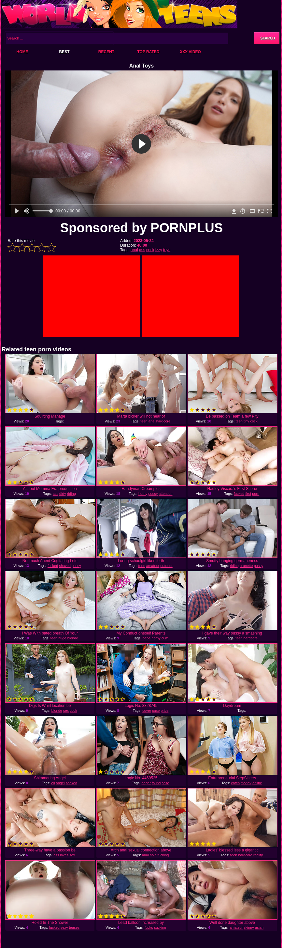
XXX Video (190, 52)
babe (146, 638)
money (246, 783)
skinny (249, 927)
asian (259, 927)
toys (166, 250)
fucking (163, 855)
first (248, 494)
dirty (62, 494)
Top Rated (148, 52)
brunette (246, 566)
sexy (64, 927)
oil (53, 783)
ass (142, 250)
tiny (246, 421)
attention (165, 494)
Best (64, 52)
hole (153, 855)
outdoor (167, 566)
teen (143, 421)
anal (134, 250)
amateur (152, 566)
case (156, 710)
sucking (160, 927)
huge (62, 638)
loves (64, 855)
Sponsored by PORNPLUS (141, 228)
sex (66, 710)
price (164, 710)
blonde (72, 638)
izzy (158, 250)
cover (146, 710)
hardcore (163, 421)
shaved (64, 566)
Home (22, 52)
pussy (153, 494)
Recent (106, 52)
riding (71, 494)
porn (255, 494)
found (156, 783)
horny (143, 494)
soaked (71, 783)
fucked (239, 494)
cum (165, 638)
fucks (149, 927)
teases (74, 927)
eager (146, 783)
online (257, 783)
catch (235, 783)
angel (60, 783)
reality (258, 855)
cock (150, 250)
